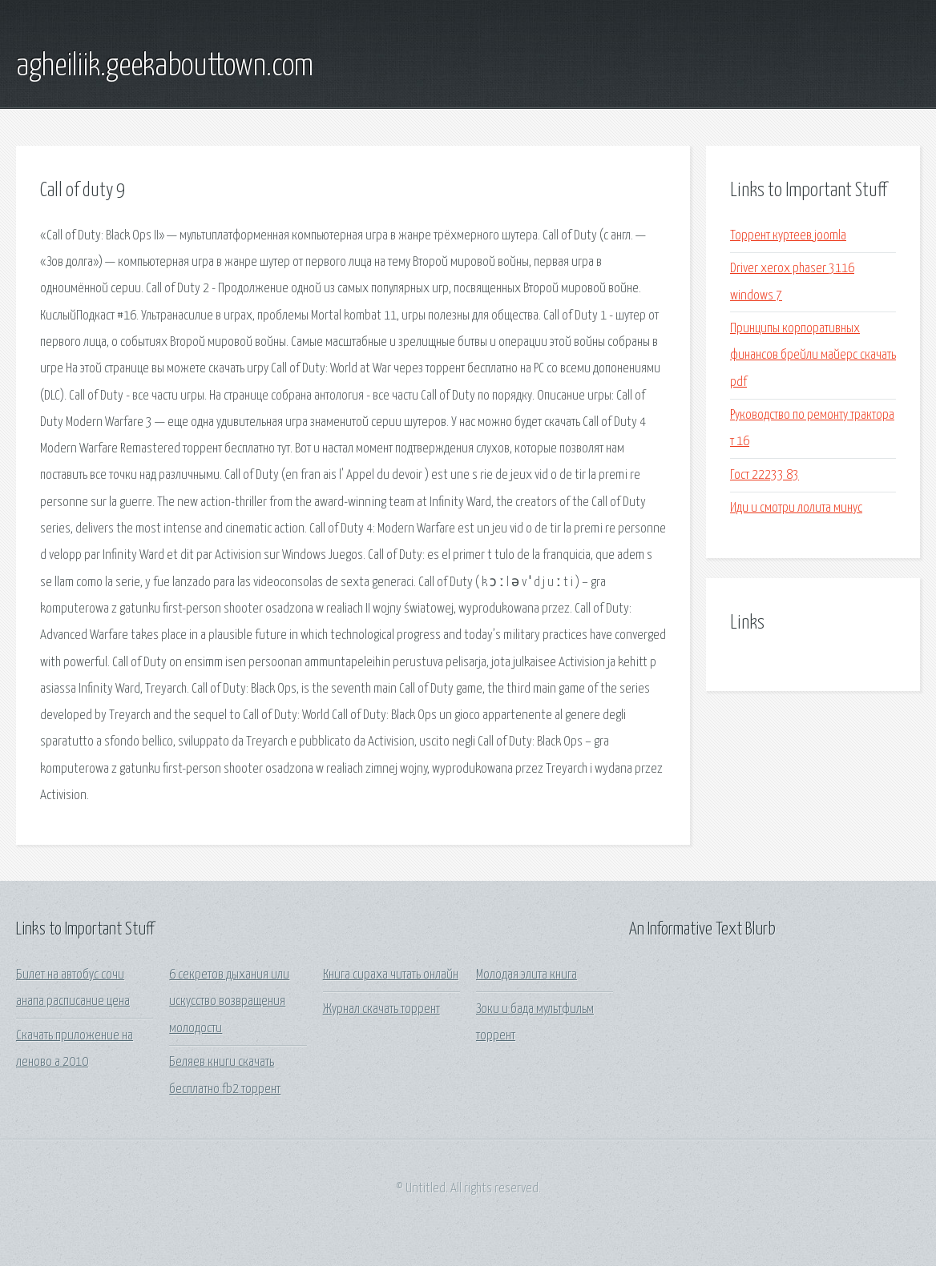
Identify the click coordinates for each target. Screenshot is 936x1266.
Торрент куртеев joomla (788, 236)
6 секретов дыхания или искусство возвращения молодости (229, 1001)
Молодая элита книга (526, 975)
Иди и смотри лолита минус (796, 508)
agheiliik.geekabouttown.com (164, 66)
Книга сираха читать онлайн (390, 975)
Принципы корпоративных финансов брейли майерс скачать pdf (813, 355)
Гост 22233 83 (764, 475)
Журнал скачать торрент (381, 1009)
